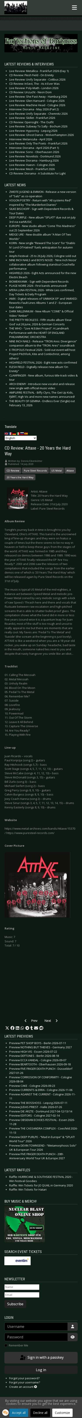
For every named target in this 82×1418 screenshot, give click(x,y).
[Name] (21, 1287)
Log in (41, 1369)
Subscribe (15, 1304)
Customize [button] (62, 1413)
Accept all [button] (19, 1413)
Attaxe (70, 470)
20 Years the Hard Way (20, 477)
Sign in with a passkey (41, 1358)
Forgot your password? (24, 1378)
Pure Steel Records (35, 470)
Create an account (23, 1387)
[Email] (21, 1295)
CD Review (13, 470)
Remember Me (18, 1345)
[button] (7, 1028)
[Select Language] (21, 438)
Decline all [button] (40, 1413)
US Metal (56, 470)
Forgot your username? (24, 1382)
